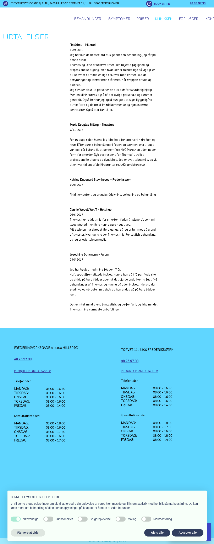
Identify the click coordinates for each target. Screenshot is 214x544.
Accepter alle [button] (188, 532)
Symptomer (119, 18)
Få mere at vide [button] (28, 532)
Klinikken (164, 18)
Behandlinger (87, 18)
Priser (142, 18)
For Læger (188, 18)
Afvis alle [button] (157, 532)
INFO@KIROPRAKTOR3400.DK (32, 371)
